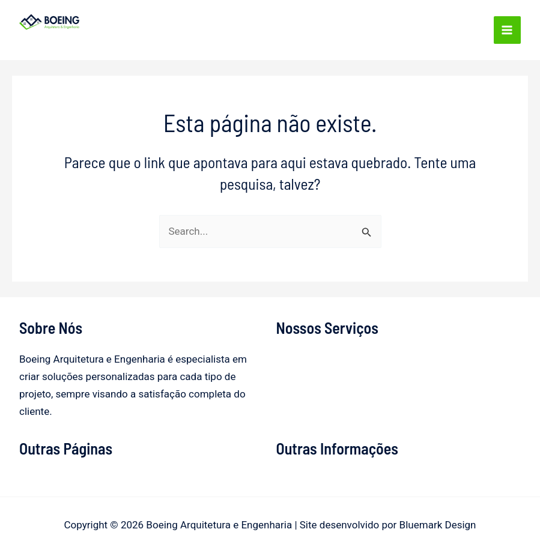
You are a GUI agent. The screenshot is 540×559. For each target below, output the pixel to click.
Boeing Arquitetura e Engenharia (104, 38)
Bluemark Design (437, 525)
